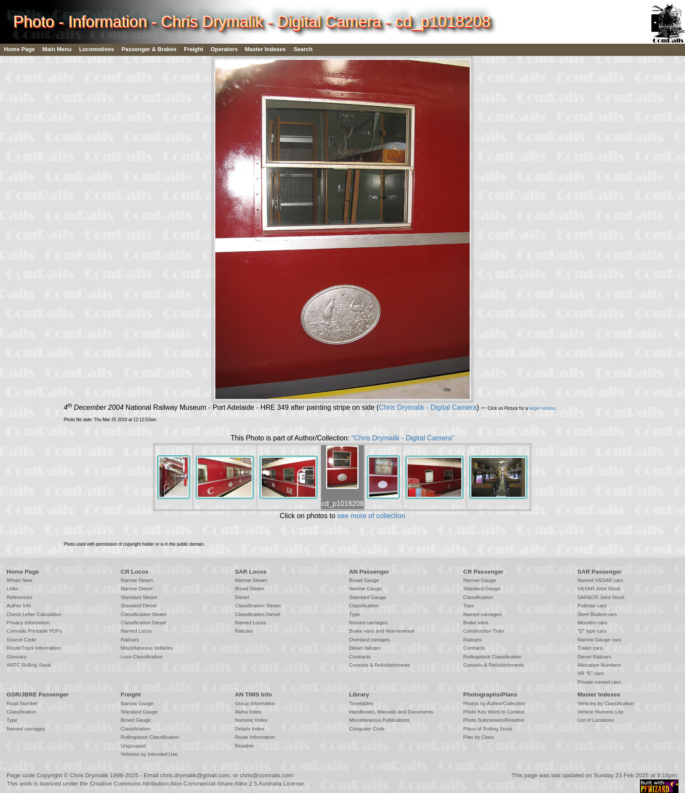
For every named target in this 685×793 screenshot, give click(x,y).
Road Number (22, 703)
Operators (224, 49)
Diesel (242, 597)
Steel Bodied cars (597, 614)
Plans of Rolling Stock (487, 728)
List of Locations (596, 720)
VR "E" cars (591, 673)
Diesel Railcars (594, 656)
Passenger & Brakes (148, 49)
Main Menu (57, 49)
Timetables (361, 703)
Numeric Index (251, 720)
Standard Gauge (367, 597)
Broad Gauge (364, 580)
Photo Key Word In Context (493, 711)
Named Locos (136, 631)
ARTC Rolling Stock (29, 665)
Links (12, 588)
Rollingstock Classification (492, 656)
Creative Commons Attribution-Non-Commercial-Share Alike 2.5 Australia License (197, 783)
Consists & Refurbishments (379, 665)
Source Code (21, 639)
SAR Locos (251, 571)
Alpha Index (248, 711)
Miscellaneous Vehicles (147, 648)
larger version (542, 408)
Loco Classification (142, 656)
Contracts (359, 656)
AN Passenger (369, 571)
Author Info (19, 605)
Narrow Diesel (136, 588)
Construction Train (483, 631)
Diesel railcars (365, 648)
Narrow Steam (137, 580)
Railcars (130, 639)
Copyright (49, 775)
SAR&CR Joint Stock (601, 597)
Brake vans (475, 622)
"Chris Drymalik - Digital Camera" (403, 438)
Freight (193, 49)
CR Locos (134, 571)
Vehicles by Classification (606, 703)
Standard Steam (139, 597)
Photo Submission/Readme (493, 720)
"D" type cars (592, 631)
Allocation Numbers (599, 665)
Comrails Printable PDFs (34, 631)
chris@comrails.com (267, 775)
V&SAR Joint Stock (599, 588)
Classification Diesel (143, 622)
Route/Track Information (33, 648)
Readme (244, 745)
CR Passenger (483, 571)
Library (359, 694)
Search (303, 49)
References (19, 597)
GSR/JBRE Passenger (38, 694)
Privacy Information (28, 622)
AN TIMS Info (253, 694)
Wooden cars (592, 622)
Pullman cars (592, 605)
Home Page (19, 49)
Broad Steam (249, 588)
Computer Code (367, 728)
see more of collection (371, 515)
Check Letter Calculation (34, 614)
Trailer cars (590, 648)
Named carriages (368, 622)
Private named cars (599, 682)
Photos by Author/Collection (494, 703)
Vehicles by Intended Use (149, 754)
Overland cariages (369, 639)
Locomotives (96, 49)
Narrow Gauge (365, 588)
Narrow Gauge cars (599, 639)
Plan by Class (478, 737)
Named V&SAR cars (600, 580)
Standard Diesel (138, 605)
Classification (364, 605)
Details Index (249, 728)
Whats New (19, 580)
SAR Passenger (600, 571)
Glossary (17, 656)
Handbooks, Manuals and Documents (391, 711)
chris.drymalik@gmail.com (195, 775)
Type (354, 614)
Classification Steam (143, 614)
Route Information (255, 737)
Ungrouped (133, 745)
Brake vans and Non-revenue (382, 631)
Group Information (255, 703)
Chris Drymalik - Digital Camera (428, 407)
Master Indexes (265, 49)
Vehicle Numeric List (600, 711)
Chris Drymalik (89, 775)
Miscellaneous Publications (379, 720)
